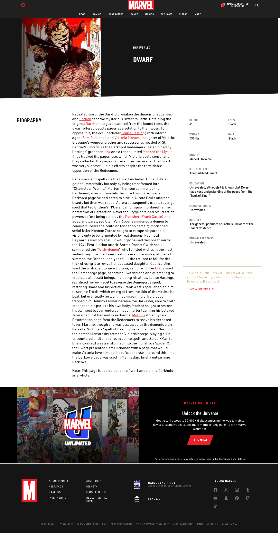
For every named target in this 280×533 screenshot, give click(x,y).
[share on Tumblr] (248, 491)
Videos (183, 14)
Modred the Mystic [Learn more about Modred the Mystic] (157, 151)
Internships (57, 497)
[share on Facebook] (215, 491)
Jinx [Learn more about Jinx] (107, 151)
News (82, 14)
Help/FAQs (56, 486)
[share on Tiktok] (215, 507)
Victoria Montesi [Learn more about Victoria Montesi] (128, 137)
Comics (96, 14)
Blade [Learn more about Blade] (159, 268)
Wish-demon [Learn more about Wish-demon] (108, 249)
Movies (149, 14)
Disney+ (92, 486)
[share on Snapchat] (226, 499)
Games (134, 14)
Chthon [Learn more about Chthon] (85, 119)
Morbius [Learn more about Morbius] (138, 315)
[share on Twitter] (226, 491)
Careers (55, 492)
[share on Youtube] (215, 499)
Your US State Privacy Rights (92, 523)
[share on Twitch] (248, 499)
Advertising (94, 480)
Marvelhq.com (96, 492)
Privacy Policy (66, 523)
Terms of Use (48, 523)
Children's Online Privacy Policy (152, 523)
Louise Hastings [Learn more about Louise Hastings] (133, 133)
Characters (116, 14)
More (198, 14)
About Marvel (59, 480)
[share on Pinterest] (237, 499)
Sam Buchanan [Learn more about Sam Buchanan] (94, 137)
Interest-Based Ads (207, 523)
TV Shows (166, 14)
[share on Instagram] (237, 491)
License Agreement (183, 523)
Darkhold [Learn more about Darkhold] (93, 123)
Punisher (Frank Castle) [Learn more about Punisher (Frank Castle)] (144, 216)
